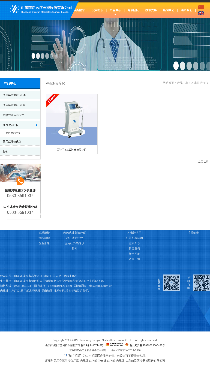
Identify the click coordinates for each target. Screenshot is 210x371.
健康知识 (134, 220)
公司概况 (97, 10)
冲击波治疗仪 (199, 82)
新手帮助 (134, 231)
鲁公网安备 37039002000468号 (147, 345)
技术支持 (151, 10)
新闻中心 (168, 10)
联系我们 (186, 10)
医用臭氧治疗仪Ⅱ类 (74, 204)
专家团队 (133, 10)
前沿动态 (163, 199)
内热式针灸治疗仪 (74, 210)
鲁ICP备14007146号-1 (93, 345)
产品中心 (115, 10)
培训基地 (105, 204)
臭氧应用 (134, 199)
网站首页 (80, 10)
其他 (74, 226)
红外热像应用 (134, 215)
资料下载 (134, 236)
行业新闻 (163, 204)
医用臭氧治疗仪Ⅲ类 (74, 199)
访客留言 (193, 204)
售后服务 (134, 226)
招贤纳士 (193, 210)
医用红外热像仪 (74, 220)
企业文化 (44, 204)
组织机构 (44, 215)
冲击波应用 (134, 210)
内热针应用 (134, 204)
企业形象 (44, 220)
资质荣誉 (44, 210)
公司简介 (44, 199)
